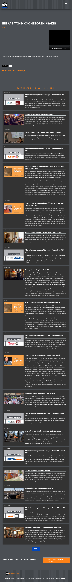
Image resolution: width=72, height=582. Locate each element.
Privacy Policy (60, 579)
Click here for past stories (55, 560)
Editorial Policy (9, 579)
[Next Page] (36, 549)
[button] (65, 4)
